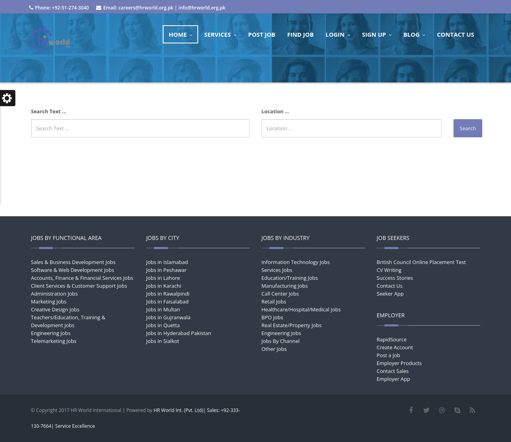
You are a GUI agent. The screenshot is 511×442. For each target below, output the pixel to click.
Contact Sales (393, 371)
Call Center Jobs (280, 293)
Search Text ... (49, 111)
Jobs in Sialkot (162, 341)
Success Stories (395, 277)
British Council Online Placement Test (421, 262)
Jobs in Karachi (163, 285)
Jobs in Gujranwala (168, 317)
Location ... (276, 111)
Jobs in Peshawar (166, 269)
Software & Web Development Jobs (72, 269)
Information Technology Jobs (296, 262)
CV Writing (389, 269)
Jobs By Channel (281, 341)
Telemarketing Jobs (54, 341)
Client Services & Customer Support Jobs (79, 285)
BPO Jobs (272, 317)
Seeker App (390, 293)
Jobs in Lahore (163, 277)
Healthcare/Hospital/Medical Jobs (301, 309)
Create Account (395, 347)
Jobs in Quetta (163, 325)
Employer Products (399, 363)
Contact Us (390, 285)
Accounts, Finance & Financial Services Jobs (82, 277)
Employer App (393, 378)
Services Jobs (277, 269)
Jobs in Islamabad (167, 262)
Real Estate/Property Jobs (292, 325)
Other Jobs (274, 348)
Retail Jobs (274, 301)
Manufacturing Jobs (285, 285)
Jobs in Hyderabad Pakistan (178, 333)
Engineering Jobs (51, 333)
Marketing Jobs (49, 301)
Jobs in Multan (163, 309)
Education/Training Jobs (290, 277)
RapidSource (392, 339)
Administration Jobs (54, 293)
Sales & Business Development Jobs (73, 262)
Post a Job (388, 355)
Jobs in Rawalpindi (168, 293)
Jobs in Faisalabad (167, 301)
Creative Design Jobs (55, 309)
